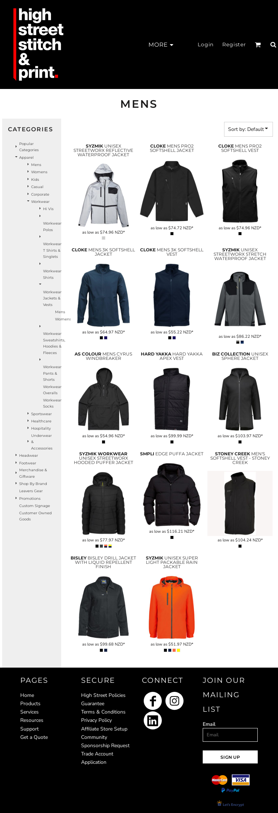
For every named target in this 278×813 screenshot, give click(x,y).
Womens (39, 172)
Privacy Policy (96, 720)
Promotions (30, 498)
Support (29, 728)
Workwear (40, 201)
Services (29, 711)
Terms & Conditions (103, 711)
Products (30, 703)
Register (234, 44)
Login (206, 44)
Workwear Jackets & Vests (52, 298)
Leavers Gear (31, 491)
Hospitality (41, 428)
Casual (37, 186)
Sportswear (41, 414)
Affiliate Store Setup (104, 728)
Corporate (40, 194)
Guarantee (92, 703)
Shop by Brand (33, 483)
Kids (35, 179)
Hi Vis (48, 209)
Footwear (27, 463)
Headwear (28, 455)
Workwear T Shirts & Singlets (52, 250)
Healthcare (41, 421)
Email (209, 724)
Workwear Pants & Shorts (52, 373)
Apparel (26, 157)
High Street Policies (103, 695)
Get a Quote (34, 737)
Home (27, 695)
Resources (31, 720)
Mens (36, 164)
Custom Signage (34, 505)
